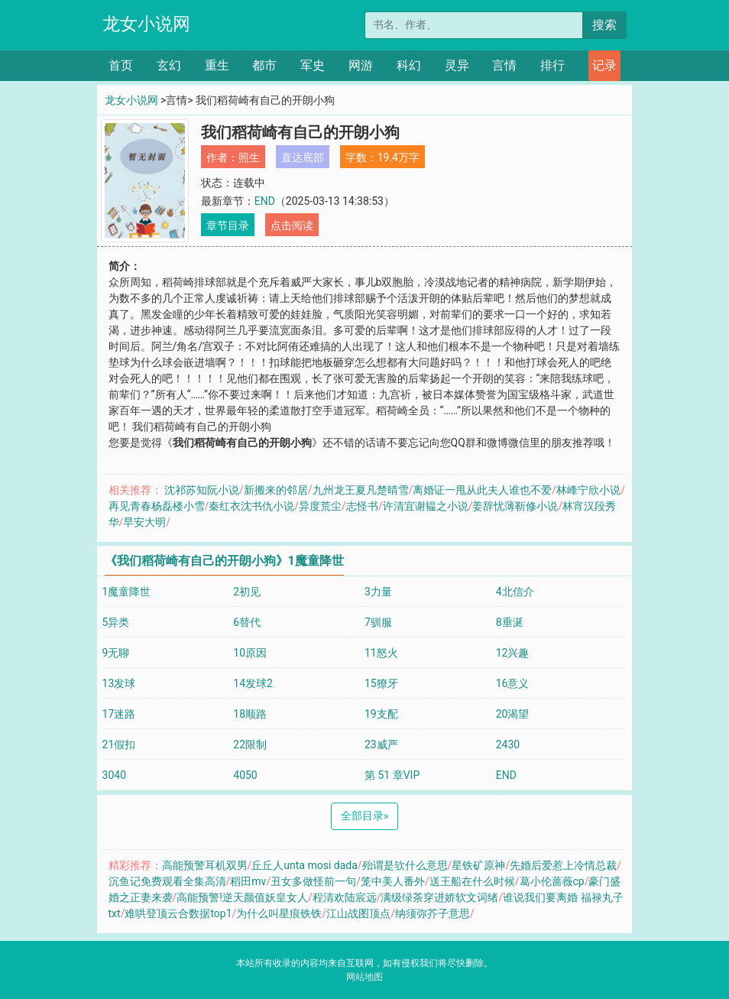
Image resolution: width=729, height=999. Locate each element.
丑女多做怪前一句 (313, 881)
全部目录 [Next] (365, 815)
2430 (508, 744)
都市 (264, 65)
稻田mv (248, 881)
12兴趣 (513, 653)
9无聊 (116, 653)
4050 (245, 775)
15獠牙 (381, 683)
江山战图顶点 (358, 913)
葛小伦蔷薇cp (552, 881)
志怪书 (362, 506)
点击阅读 (292, 225)
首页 (121, 65)
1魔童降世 (126, 591)
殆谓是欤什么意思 (405, 865)
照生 (249, 157)
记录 (604, 65)
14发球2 (253, 683)
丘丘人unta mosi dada (304, 865)
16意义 (513, 683)
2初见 (247, 591)
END (264, 201)
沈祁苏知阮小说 (201, 490)
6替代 (247, 622)
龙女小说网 (146, 24)
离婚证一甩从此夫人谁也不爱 (482, 490)
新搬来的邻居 (276, 490)
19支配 (381, 714)
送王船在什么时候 (472, 881)
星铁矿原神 (478, 865)
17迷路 (119, 714)
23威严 (381, 744)
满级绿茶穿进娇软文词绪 (439, 897)
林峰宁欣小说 (588, 490)
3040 (114, 775)
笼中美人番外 (393, 881)
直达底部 (302, 157)
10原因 (250, 653)
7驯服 (378, 622)
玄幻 (169, 65)
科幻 (409, 65)
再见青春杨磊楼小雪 (157, 506)
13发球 (119, 683)
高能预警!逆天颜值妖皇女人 (242, 897)
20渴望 (513, 714)
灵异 (457, 65)
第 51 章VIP (392, 775)
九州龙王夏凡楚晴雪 (361, 490)
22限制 (250, 744)
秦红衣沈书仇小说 (251, 506)
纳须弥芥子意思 (432, 913)
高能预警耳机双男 (205, 865)
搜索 (604, 25)
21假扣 (119, 744)
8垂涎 (509, 622)
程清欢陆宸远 (345, 897)
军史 (312, 65)
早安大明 (144, 522)
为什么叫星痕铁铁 (279, 913)
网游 (360, 65)
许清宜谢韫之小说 (425, 506)
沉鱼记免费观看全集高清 (167, 881)
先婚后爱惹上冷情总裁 (563, 865)
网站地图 (364, 976)
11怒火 (381, 653)
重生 (217, 65)
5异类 (116, 622)
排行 (552, 65)
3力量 (378, 591)
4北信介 (515, 591)
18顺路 (250, 714)
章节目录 (227, 225)
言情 (504, 65)
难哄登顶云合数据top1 (178, 913)
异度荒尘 (320, 506)
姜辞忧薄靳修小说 (515, 506)
